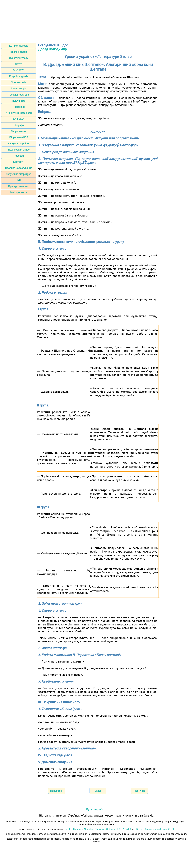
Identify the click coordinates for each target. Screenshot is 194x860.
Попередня (56, 790)
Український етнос (18, 149)
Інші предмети (18, 192)
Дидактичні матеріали (19, 113)
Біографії (18, 125)
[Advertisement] (97, 20)
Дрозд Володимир (52, 49)
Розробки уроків (18, 76)
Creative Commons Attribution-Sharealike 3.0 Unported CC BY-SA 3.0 (98, 829)
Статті (18, 64)
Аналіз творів (18, 88)
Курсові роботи (96, 809)
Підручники (18, 100)
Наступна (139, 790)
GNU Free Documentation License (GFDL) (155, 829)
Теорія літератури (18, 94)
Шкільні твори (18, 51)
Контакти (18, 161)
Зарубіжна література (18, 174)
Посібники (19, 106)
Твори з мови (18, 131)
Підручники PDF (18, 137)
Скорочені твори (18, 58)
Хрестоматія (18, 82)
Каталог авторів (18, 45)
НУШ (18, 180)
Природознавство (18, 186)
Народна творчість (19, 143)
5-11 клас (18, 119)
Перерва (19, 155)
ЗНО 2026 (18, 70)
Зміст (98, 790)
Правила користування (18, 168)
